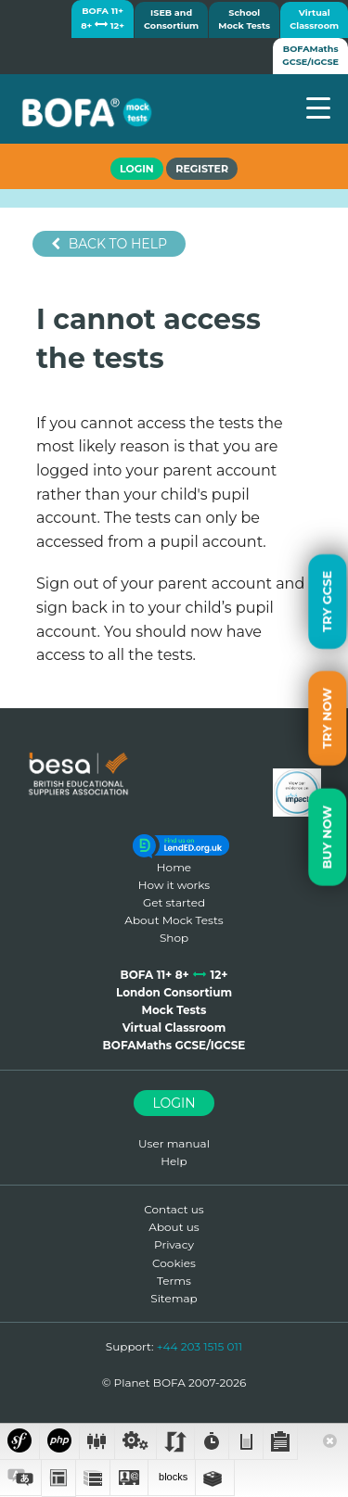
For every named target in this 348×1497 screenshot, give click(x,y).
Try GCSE (326, 600)
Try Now (326, 718)
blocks (171, 1476)
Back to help (109, 243)
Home (174, 867)
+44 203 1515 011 (200, 1346)
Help (174, 1161)
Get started (174, 902)
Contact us (173, 1209)
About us (173, 1227)
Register (201, 168)
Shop (174, 938)
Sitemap (173, 1298)
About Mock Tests (173, 920)
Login (173, 1103)
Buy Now (326, 837)
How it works (174, 885)
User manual (174, 1143)
